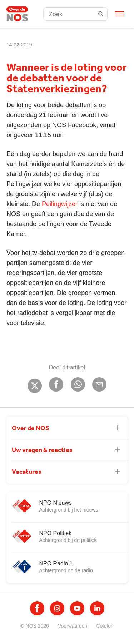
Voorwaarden (73, 626)
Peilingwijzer (60, 204)
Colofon (104, 626)
